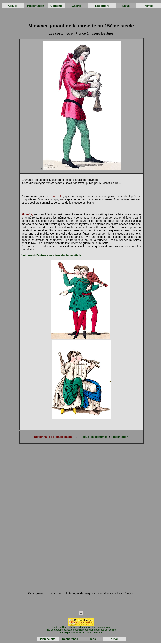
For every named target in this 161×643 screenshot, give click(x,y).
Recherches (70, 639)
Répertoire (102, 5)
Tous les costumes (95, 436)
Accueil (13, 5)
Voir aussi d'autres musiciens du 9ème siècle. (52, 255)
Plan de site (47, 639)
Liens (92, 639)
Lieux (126, 5)
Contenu (56, 5)
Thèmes (148, 5)
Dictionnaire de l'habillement (53, 436)
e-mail (114, 639)
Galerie (76, 5)
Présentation (35, 5)
